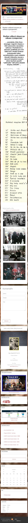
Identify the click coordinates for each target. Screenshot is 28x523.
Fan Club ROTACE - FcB (9, 430)
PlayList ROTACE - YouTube (9, 433)
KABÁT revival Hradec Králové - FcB (11, 439)
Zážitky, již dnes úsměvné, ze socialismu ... (13, 19)
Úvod (3, 17)
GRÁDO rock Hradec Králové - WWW (11, 441)
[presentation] (14, 315)
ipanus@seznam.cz (14, 366)
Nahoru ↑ (19, 520)
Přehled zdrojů (7, 495)
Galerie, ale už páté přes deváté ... (13, 210)
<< (3, 469)
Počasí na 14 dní (14, 420)
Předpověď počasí (14, 418)
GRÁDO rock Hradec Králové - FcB (11, 444)
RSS (16, 519)
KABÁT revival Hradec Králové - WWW (12, 436)
